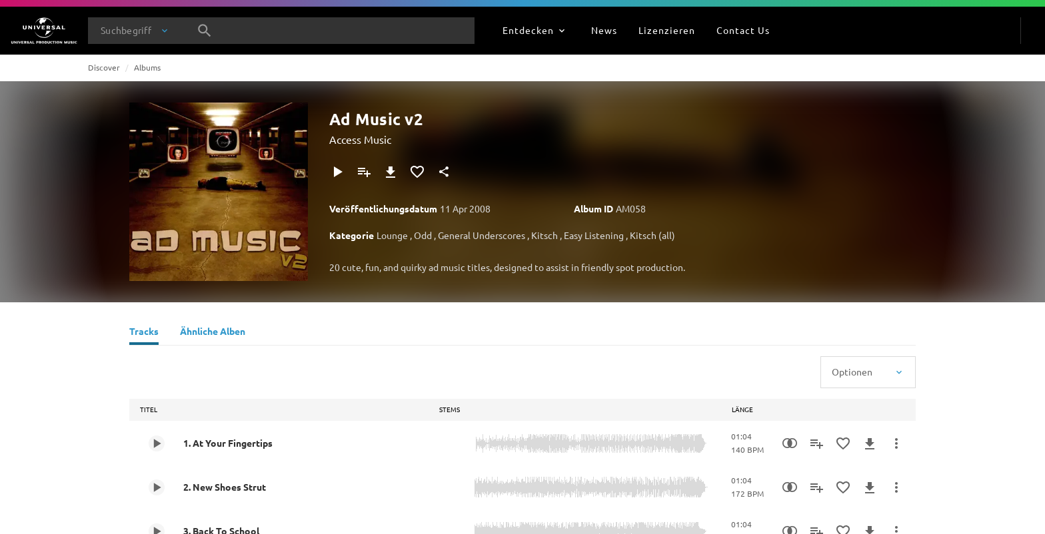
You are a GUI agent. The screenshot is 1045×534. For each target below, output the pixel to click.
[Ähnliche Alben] (212, 333)
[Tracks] (144, 333)
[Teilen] (444, 172)
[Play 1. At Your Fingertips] (157, 443)
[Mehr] (896, 443)
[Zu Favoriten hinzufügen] (417, 172)
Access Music (360, 139)
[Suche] (204, 31)
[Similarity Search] (790, 443)
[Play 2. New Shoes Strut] (157, 487)
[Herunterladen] (391, 172)
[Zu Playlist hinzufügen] (364, 172)
